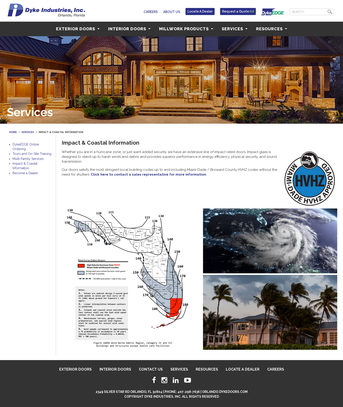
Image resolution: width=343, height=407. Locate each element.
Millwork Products (186, 28)
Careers (151, 12)
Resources (271, 28)
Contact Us (151, 369)
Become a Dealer (25, 173)
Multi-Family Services (28, 159)
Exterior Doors (77, 28)
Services (234, 28)
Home (13, 132)
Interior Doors (129, 28)
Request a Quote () (238, 11)
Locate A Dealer (200, 11)
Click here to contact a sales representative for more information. (149, 174)
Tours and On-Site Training (32, 154)
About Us (171, 12)
